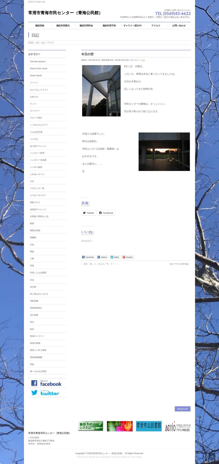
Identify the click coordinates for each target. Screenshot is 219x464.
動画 (32, 223)
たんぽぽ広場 (36, 132)
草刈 (32, 322)
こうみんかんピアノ (39, 125)
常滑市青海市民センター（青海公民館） (65, 12)
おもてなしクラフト (39, 90)
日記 (143, 60)
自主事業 (34, 315)
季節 (32, 251)
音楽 (32, 364)
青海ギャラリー (37, 336)
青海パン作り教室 (38, 350)
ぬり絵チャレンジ (38, 146)
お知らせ (34, 97)
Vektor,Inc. (126, 457)
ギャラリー (35, 111)
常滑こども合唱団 (38, 272)
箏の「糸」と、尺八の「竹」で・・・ (100, 264)
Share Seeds (36, 75)
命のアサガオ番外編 (180, 264)
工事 (32, 258)
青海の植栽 (35, 343)
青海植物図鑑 (36, 357)
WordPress (94, 457)
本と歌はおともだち (39, 294)
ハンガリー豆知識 (38, 160)
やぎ (32, 181)
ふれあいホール (37, 174)
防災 (32, 329)
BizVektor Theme (110, 457)
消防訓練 (34, 301)
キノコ (33, 104)
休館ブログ (35, 202)
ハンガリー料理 (37, 153)
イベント (34, 82)
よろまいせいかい (38, 195)
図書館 (33, 237)
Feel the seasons (38, 61)
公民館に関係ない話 (39, 216)
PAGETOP (182, 409)
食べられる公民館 (38, 371)
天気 (32, 244)
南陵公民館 (35, 230)
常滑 (32, 265)
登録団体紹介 (36, 308)
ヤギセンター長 (37, 188)
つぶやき (34, 139)
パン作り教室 (36, 167)
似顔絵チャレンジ (38, 209)
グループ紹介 (36, 118)
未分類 (33, 287)
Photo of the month (38, 68)
